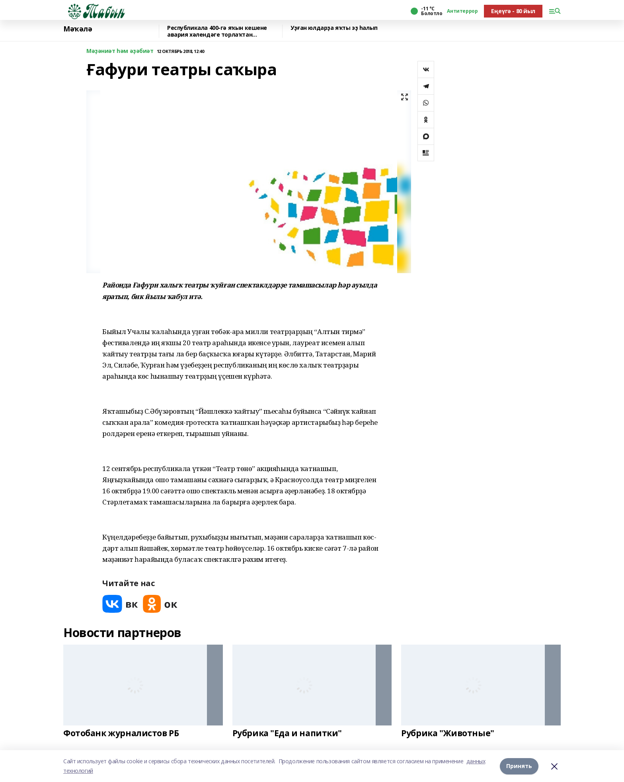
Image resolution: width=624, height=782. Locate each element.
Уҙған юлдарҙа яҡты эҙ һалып (334, 28)
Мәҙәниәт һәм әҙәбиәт (120, 51)
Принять (519, 766)
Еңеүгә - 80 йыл (513, 11)
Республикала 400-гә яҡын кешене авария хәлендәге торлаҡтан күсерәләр (217, 31)
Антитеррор (462, 11)
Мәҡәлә (77, 29)
